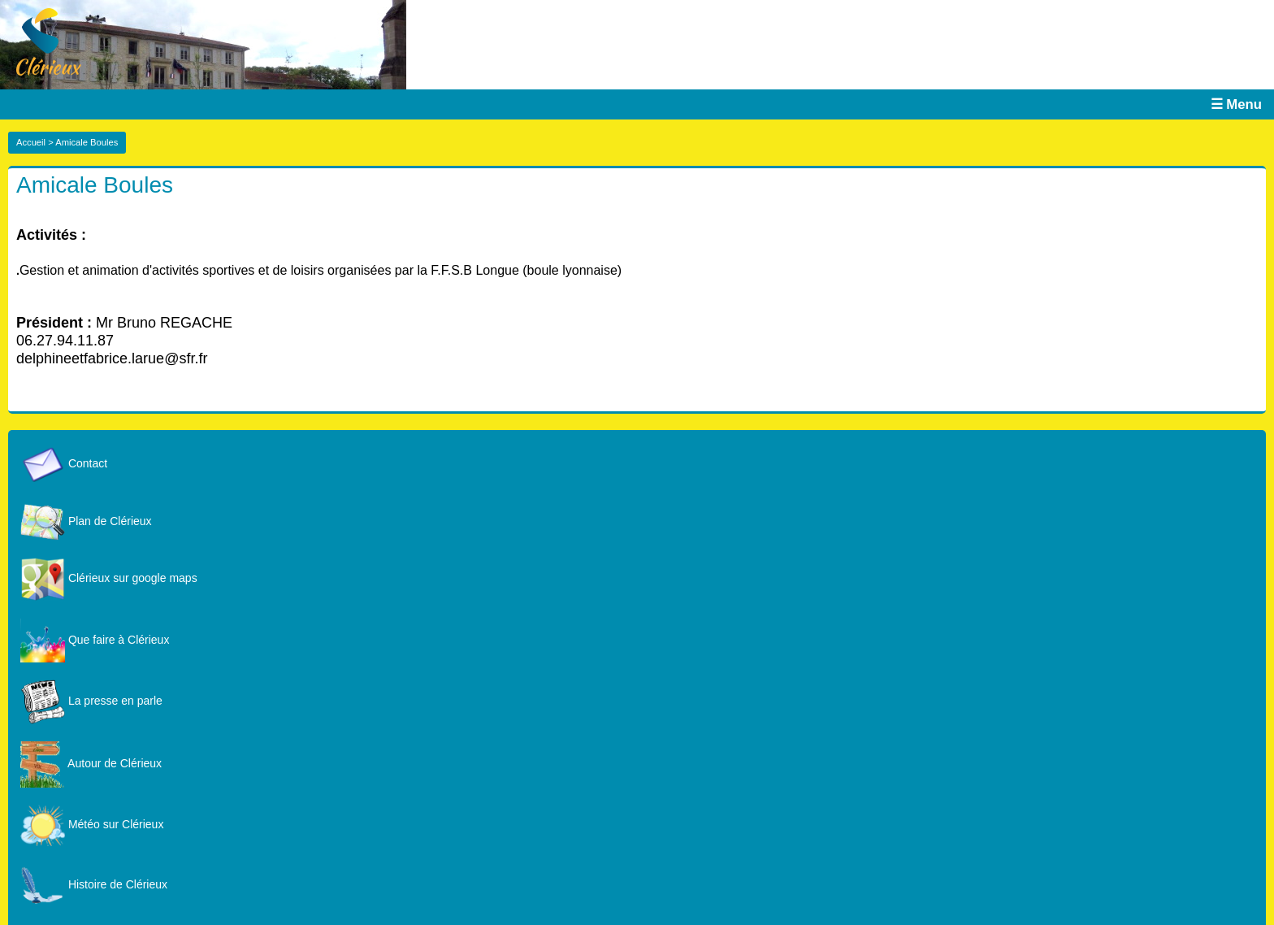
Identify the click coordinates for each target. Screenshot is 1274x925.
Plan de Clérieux (86, 521)
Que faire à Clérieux (94, 639)
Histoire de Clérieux (93, 884)
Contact (63, 463)
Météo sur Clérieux (91, 824)
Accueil (31, 142)
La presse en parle (91, 700)
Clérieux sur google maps (108, 577)
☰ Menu (1236, 104)
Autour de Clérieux (91, 763)
